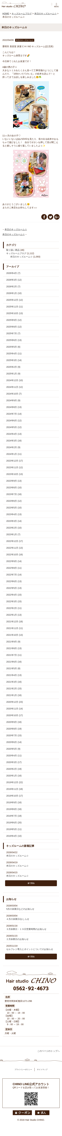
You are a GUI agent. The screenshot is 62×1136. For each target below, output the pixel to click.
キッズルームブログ (16, 253)
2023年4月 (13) (14, 514)
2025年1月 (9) (13, 373)
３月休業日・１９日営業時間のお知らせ (26, 929)
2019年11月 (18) (14, 789)
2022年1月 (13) (14, 615)
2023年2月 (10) (14, 527)
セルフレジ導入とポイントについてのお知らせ (29, 949)
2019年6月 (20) (14, 822)
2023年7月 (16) (14, 494)
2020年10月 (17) (14, 715)
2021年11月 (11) (14, 628)
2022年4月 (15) (14, 594)
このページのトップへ (48, 1051)
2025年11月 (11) (14, 306)
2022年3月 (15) (14, 601)
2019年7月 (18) (14, 816)
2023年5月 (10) (14, 507)
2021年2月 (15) (14, 688)
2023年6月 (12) (14, 501)
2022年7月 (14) (14, 574)
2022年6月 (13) (14, 581)
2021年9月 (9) (13, 641)
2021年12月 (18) (14, 621)
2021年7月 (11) (14, 655)
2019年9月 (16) (14, 802)
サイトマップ (42, 1069)
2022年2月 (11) (14, 608)
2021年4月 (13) (14, 675)
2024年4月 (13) (14, 434)
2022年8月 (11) (14, 568)
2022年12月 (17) (14, 541)
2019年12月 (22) (14, 782)
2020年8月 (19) (14, 728)
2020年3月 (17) (14, 762)
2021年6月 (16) (14, 661)
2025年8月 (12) (14, 326)
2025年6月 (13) (14, 340)
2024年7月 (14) (14, 414)
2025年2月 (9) (13, 367)
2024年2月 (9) (13, 447)
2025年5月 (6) (13, 347)
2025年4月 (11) (14, 353)
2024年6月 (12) (14, 420)
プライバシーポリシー (23, 1069)
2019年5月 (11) (14, 829)
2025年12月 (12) (14, 300)
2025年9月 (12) (14, 320)
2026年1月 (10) (14, 293)
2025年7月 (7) (13, 333)
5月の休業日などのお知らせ (20, 909)
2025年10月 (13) (14, 313)
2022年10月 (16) (14, 554)
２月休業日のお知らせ (17, 939)
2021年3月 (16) (14, 682)
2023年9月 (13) (14, 481)
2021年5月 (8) (13, 668)
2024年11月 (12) (14, 387)
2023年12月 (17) (14, 460)
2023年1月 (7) (13, 534)
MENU (56, 5)
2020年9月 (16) (14, 722)
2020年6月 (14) (14, 742)
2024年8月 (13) (14, 407)
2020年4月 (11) (14, 755)
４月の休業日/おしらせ (17, 919)
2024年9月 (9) (13, 400)
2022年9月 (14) (14, 561)
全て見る (31, 883)
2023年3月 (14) (14, 521)
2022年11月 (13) (14, 548)
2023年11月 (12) (14, 467)
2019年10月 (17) (14, 795)
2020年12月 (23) (14, 702)
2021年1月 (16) (14, 695)
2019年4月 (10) (14, 836)
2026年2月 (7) (13, 286)
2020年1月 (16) (14, 775)
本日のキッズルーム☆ (16, 229)
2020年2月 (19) (14, 769)
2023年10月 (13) (14, 474)
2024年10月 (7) (14, 393)
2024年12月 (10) (14, 380)
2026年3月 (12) (14, 280)
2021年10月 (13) (14, 635)
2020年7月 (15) (14, 735)
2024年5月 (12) (14, 427)
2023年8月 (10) (14, 487)
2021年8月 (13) (14, 648)
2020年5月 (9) (13, 749)
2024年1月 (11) (14, 454)
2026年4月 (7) (13, 273)
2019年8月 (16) (14, 809)
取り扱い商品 (13, 250)
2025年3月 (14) (14, 360)
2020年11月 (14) (14, 708)
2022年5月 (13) (14, 588)
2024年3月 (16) (14, 440)
